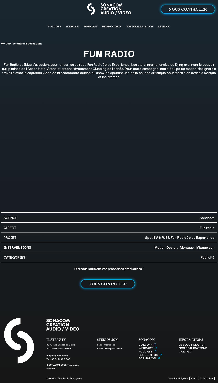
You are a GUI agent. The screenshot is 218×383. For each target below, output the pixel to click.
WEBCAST (73, 26)
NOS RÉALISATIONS (139, 26)
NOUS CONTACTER (188, 9)
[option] (109, 145)
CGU (193, 378)
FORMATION (149, 358)
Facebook (63, 378)
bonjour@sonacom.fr (57, 355)
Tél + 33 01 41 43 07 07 (58, 359)
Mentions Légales (178, 378)
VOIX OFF (54, 26)
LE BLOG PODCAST (192, 344)
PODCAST (91, 26)
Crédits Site (206, 378)
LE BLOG (164, 26)
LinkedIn (51, 378)
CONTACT (186, 351)
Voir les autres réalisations (21, 43)
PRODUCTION (111, 26)
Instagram (76, 378)
